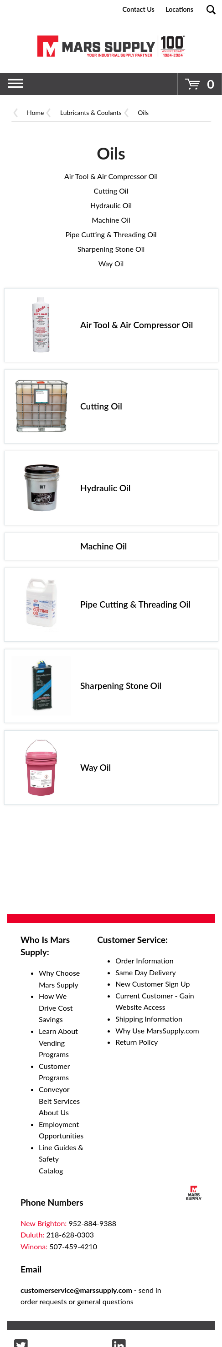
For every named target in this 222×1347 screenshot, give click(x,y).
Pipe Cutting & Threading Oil (110, 234)
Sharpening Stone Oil (111, 248)
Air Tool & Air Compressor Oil (111, 176)
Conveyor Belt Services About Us (59, 1101)
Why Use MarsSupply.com (157, 1030)
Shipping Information (148, 1018)
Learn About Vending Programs (58, 1042)
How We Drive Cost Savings (56, 1007)
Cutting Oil (111, 190)
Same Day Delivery (145, 972)
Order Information (144, 960)
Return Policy (136, 1042)
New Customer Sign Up (152, 983)
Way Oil (111, 263)
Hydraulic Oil (111, 205)
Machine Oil (111, 219)
